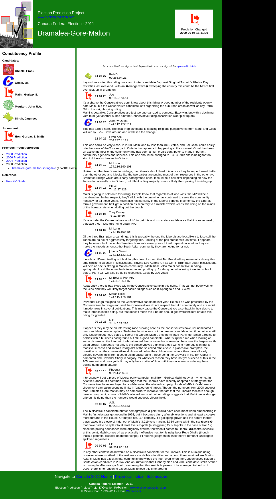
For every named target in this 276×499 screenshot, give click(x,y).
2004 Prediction (16, 160)
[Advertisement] (150, 58)
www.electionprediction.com (56, 17)
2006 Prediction (16, 157)
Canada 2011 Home (94, 476)
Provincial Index (129, 476)
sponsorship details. (187, 66)
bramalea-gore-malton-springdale (34, 168)
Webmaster (133, 491)
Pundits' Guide (15, 181)
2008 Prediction (16, 154)
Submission (156, 476)
